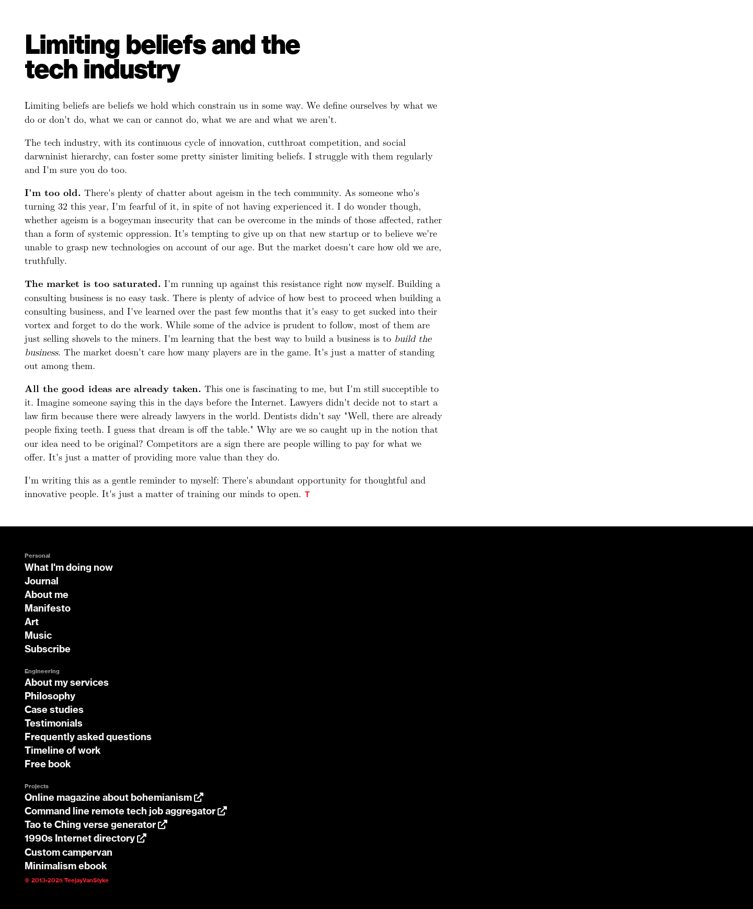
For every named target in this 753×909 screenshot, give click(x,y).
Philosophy (50, 696)
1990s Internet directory (85, 839)
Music (38, 636)
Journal (42, 581)
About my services (67, 683)
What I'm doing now (69, 568)
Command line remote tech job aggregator (126, 811)
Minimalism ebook (66, 866)
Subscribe (48, 649)
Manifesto (48, 609)
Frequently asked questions (88, 737)
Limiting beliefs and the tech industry (162, 58)
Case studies (54, 710)
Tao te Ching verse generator (96, 825)
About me (47, 595)
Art (32, 622)
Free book (48, 764)
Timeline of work (63, 751)
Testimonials (54, 724)
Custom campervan (68, 853)
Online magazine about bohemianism (114, 798)
